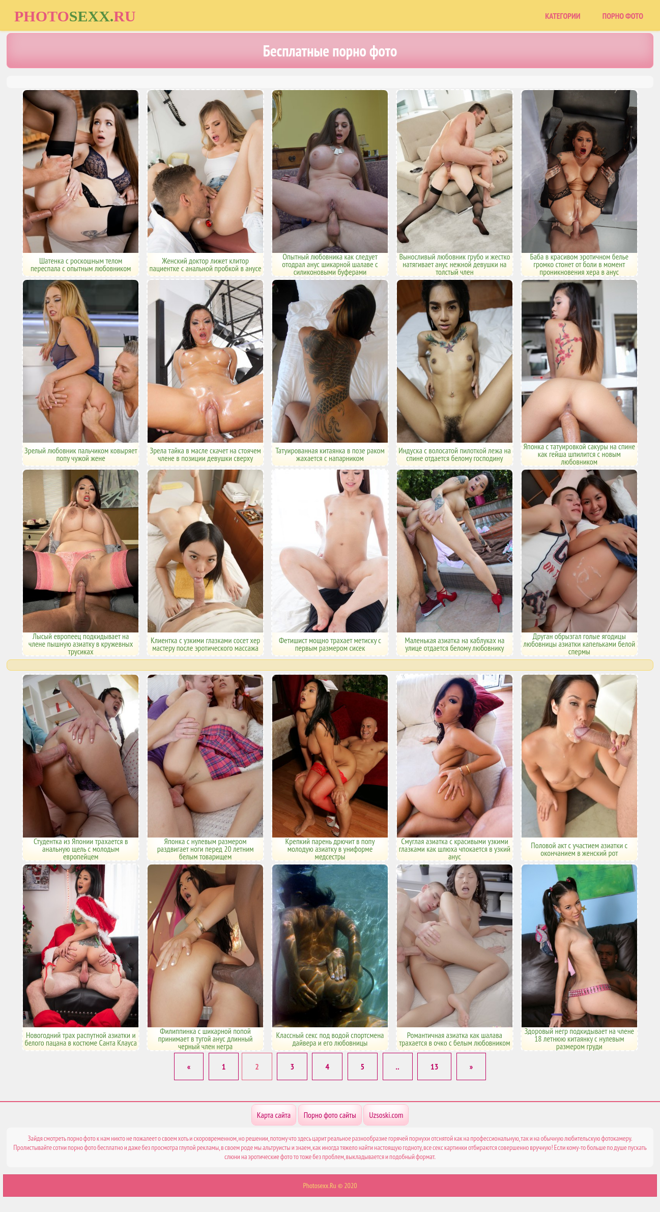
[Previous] (189, 1066)
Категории (562, 16)
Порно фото (622, 16)
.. (397, 1066)
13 (434, 1066)
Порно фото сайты (330, 1115)
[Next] (471, 1066)
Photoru (75, 16)
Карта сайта (274, 1115)
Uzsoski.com (386, 1115)
